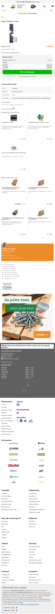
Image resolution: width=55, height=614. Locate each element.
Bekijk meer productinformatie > (11, 52)
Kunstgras (4, 537)
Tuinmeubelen (5, 577)
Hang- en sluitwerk (34, 582)
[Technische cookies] (2, 607)
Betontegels (4, 499)
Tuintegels (4, 493)
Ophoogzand (4, 524)
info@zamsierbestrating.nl (10, 255)
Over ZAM (4, 407)
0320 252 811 (7, 253)
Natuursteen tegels (6, 504)
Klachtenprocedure (6, 429)
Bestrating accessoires (35, 580)
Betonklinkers (32, 496)
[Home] (18, 6)
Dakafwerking (32, 524)
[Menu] (3, 6)
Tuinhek (31, 557)
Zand (2, 526)
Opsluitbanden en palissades (9, 509)
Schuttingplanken (5, 554)
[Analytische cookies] (2, 610)
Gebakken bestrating (34, 512)
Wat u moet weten (6, 426)
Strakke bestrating (34, 504)
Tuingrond (4, 529)
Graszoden (4, 535)
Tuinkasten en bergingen (7, 580)
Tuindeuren (32, 552)
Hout (2, 546)
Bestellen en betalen (6, 415)
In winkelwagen (27, 72)
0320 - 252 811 (7, 357)
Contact (3, 404)
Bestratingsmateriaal (6, 501)
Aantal (5, 62)
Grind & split (4, 521)
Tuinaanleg (4, 423)
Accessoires (32, 526)
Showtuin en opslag (6, 410)
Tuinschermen (32, 549)
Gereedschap (32, 577)
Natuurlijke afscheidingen (35, 563)
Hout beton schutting (34, 546)
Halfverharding (5, 532)
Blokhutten (32, 521)
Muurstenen (32, 507)
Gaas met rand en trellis (35, 560)
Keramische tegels (6, 496)
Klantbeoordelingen (6, 418)
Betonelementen (5, 507)
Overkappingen (5, 574)
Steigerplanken (5, 563)
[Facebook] (18, 404)
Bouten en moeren (34, 574)
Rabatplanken (5, 557)
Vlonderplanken (5, 560)
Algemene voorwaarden (7, 431)
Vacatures (4, 412)
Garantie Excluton (6, 434)
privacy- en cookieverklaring (30, 604)
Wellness (3, 582)
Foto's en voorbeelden (7, 421)
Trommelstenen (33, 493)
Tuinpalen (4, 549)
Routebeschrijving (6, 362)
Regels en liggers (5, 552)
